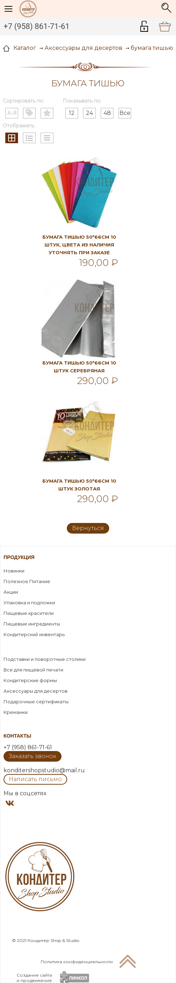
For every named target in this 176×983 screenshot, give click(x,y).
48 (107, 113)
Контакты (17, 736)
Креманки (16, 712)
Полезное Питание (27, 581)
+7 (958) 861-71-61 (37, 26)
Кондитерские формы (30, 680)
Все (124, 113)
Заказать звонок (32, 756)
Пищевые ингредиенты (32, 624)
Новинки (14, 571)
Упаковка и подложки (29, 602)
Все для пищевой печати (33, 670)
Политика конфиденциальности (77, 961)
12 (72, 113)
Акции (11, 592)
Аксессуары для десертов (36, 691)
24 (89, 113)
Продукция (19, 557)
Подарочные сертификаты (36, 701)
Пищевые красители (29, 613)
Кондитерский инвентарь (34, 634)
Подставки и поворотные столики (45, 659)
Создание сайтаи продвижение (34, 977)
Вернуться (88, 528)
